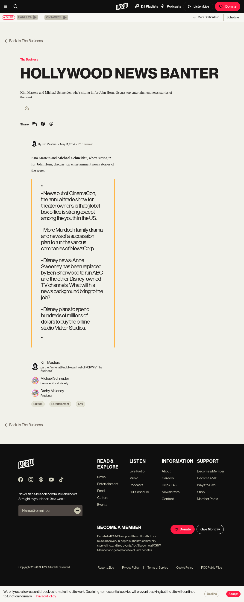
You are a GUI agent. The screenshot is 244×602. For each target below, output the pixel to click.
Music (133, 478)
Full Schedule (139, 492)
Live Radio (136, 471)
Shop (201, 492)
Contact (168, 499)
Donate (227, 6)
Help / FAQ (169, 485)
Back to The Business (23, 41)
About (166, 471)
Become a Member (210, 471)
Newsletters (170, 492)
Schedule (233, 17)
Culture (38, 404)
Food (101, 491)
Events (102, 504)
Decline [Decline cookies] (212, 594)
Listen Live (198, 6)
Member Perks (207, 499)
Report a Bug (106, 567)
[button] (27, 17)
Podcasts (170, 6)
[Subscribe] (77, 510)
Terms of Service (155, 567)
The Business (29, 59)
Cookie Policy (182, 567)
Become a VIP (207, 478)
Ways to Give (206, 485)
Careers (168, 478)
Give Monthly (210, 529)
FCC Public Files (209, 567)
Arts (80, 404)
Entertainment (60, 404)
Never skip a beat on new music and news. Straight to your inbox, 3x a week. (48, 496)
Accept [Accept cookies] (233, 594)
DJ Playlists (146, 6)
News (101, 477)
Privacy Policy (128, 567)
